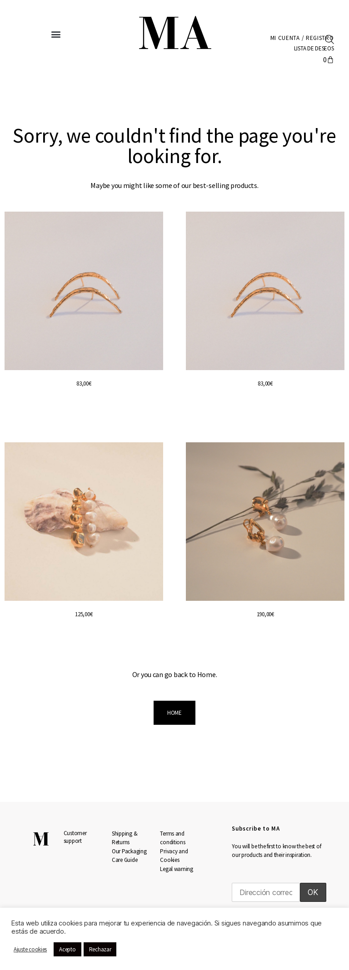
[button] (56, 34)
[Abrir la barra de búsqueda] (329, 39)
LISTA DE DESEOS (312, 48)
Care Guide (124, 860)
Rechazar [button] (100, 949)
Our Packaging (129, 851)
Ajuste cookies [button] (30, 949)
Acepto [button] (67, 949)
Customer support (75, 837)
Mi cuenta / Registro (300, 38)
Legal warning (176, 869)
